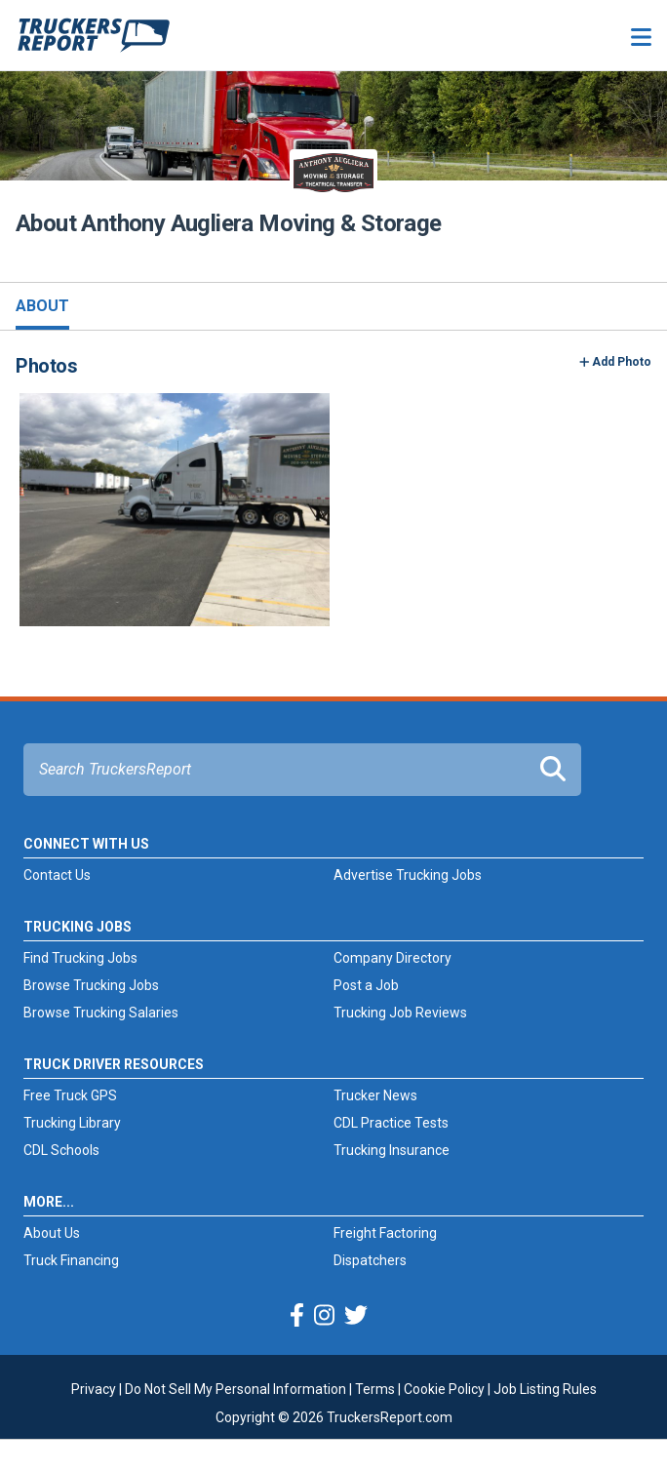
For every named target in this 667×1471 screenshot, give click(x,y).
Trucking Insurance (392, 1150)
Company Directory (392, 958)
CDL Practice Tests (391, 1123)
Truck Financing (71, 1260)
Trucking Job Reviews (400, 1012)
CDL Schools (61, 1150)
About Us (51, 1233)
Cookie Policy (444, 1389)
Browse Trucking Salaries (100, 1012)
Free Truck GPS (70, 1095)
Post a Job (366, 985)
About (42, 306)
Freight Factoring (385, 1233)
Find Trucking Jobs (80, 958)
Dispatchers (370, 1260)
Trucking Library (72, 1123)
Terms (375, 1389)
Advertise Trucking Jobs (408, 875)
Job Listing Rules (545, 1389)
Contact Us (57, 875)
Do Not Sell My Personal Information (235, 1389)
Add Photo (615, 362)
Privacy (93, 1389)
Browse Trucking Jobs (91, 985)
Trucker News (375, 1095)
